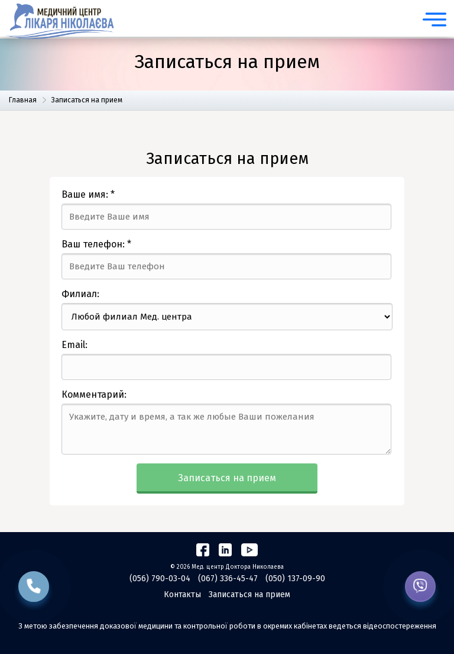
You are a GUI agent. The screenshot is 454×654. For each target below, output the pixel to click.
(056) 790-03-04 (159, 579)
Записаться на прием (227, 478)
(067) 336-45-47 (228, 579)
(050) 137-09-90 (295, 579)
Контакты (182, 594)
